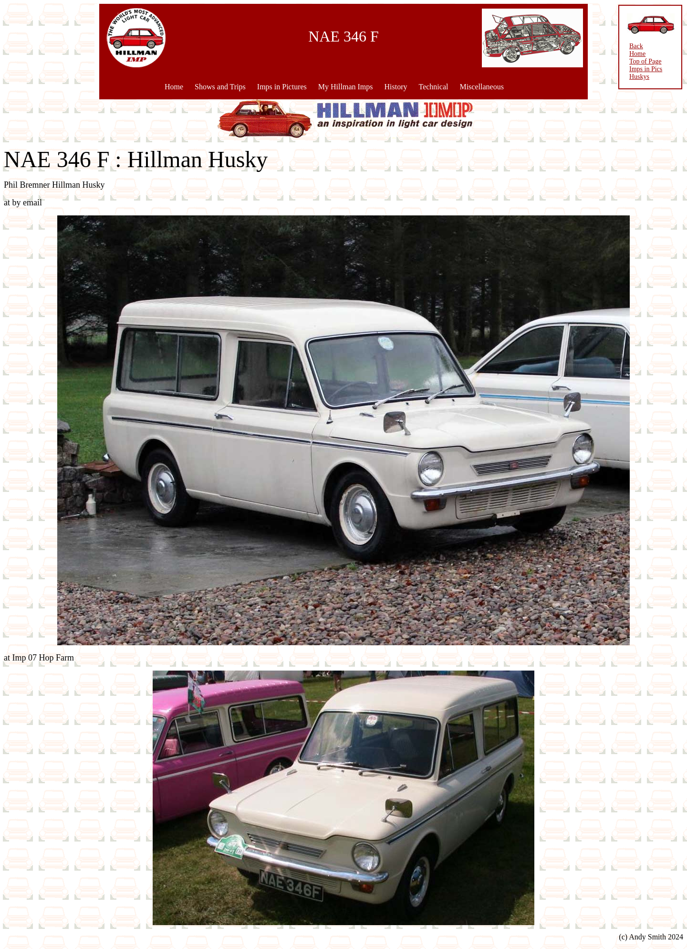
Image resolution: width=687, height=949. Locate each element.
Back (636, 46)
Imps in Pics (645, 69)
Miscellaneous (481, 87)
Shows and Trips (220, 87)
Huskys (639, 76)
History (395, 87)
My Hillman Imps (345, 87)
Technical (433, 87)
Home (174, 87)
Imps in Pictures (282, 87)
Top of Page (645, 61)
